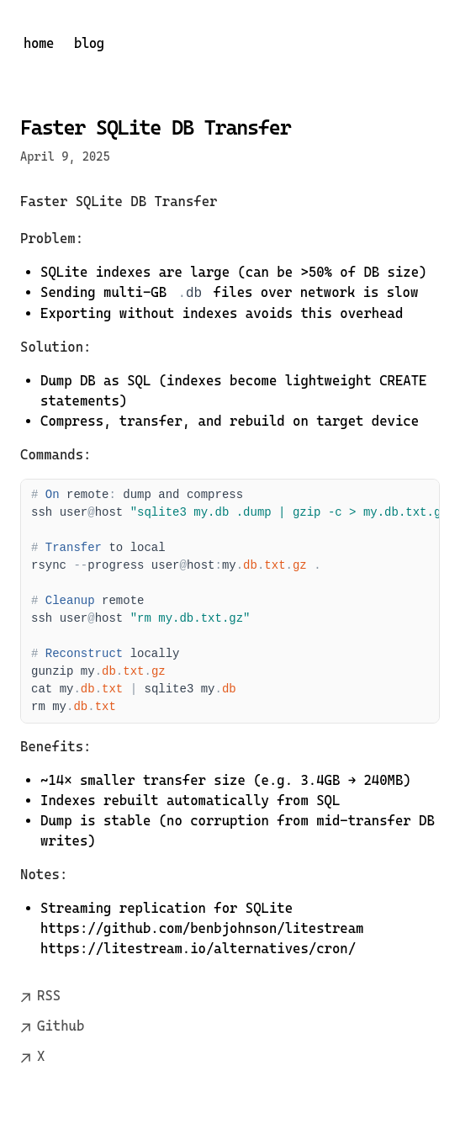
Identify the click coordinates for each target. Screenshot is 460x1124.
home (39, 43)
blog (89, 43)
